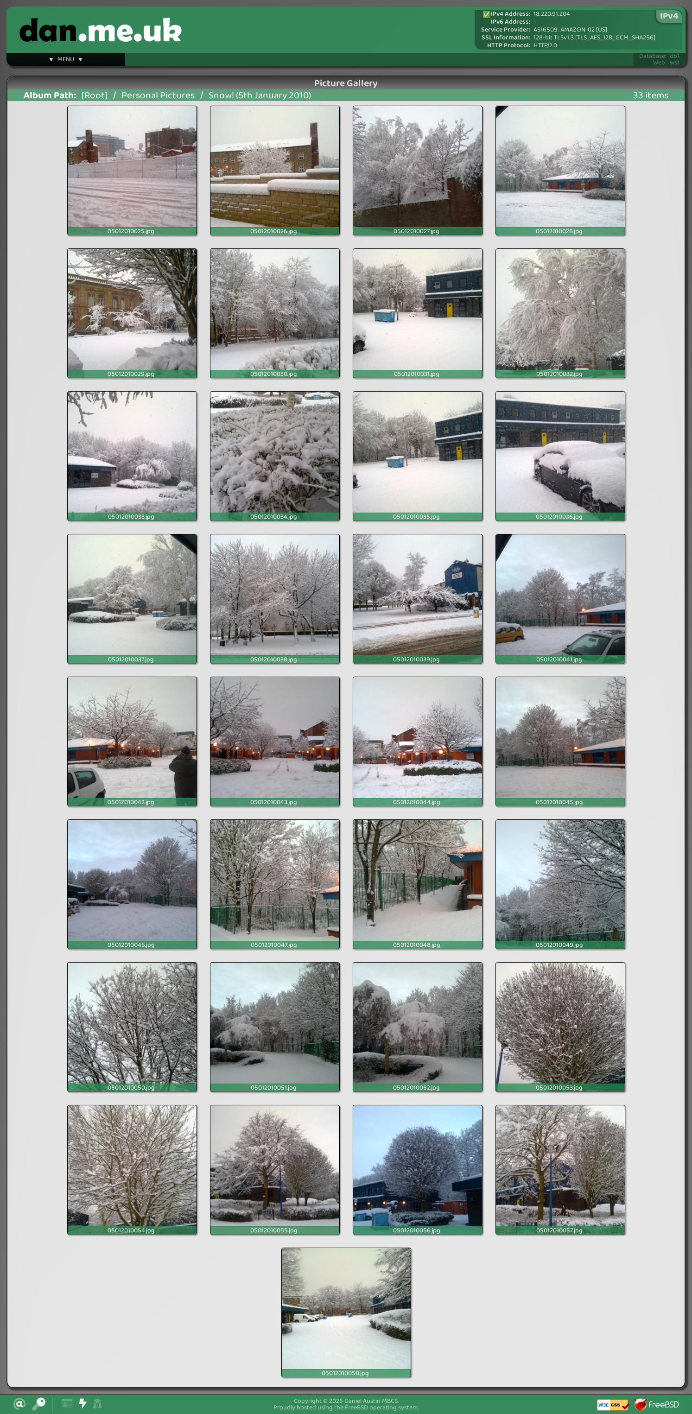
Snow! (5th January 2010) (260, 96)
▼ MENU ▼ (66, 61)
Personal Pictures (158, 96)
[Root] (95, 96)
